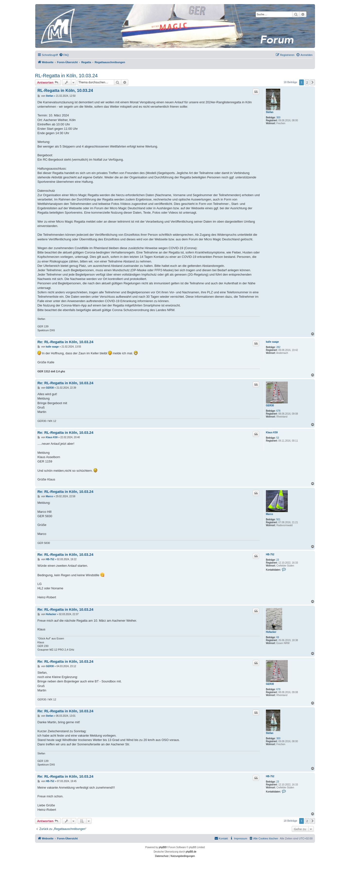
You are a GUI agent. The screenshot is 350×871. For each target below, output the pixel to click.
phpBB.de (191, 851)
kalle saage (272, 341)
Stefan (269, 112)
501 (278, 519)
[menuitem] (64, 55)
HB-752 (270, 554)
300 (278, 117)
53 (277, 437)
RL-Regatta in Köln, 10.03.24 (66, 75)
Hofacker (271, 632)
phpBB (162, 847)
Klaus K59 (272, 432)
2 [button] (307, 82)
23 (277, 559)
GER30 (270, 405)
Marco (269, 514)
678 (278, 410)
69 (277, 637)
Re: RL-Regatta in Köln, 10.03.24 (65, 342)
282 (278, 347)
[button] (312, 82)
